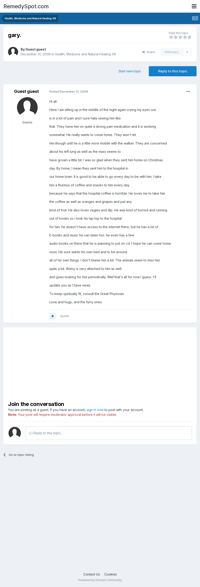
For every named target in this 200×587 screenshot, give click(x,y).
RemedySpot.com (25, 6)
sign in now (95, 410)
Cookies (110, 574)
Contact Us (91, 574)
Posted (68, 91)
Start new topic (129, 71)
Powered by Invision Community (100, 580)
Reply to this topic (172, 71)
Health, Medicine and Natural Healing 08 (85, 54)
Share (148, 52)
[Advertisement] (85, 517)
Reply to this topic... (46, 433)
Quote (64, 316)
